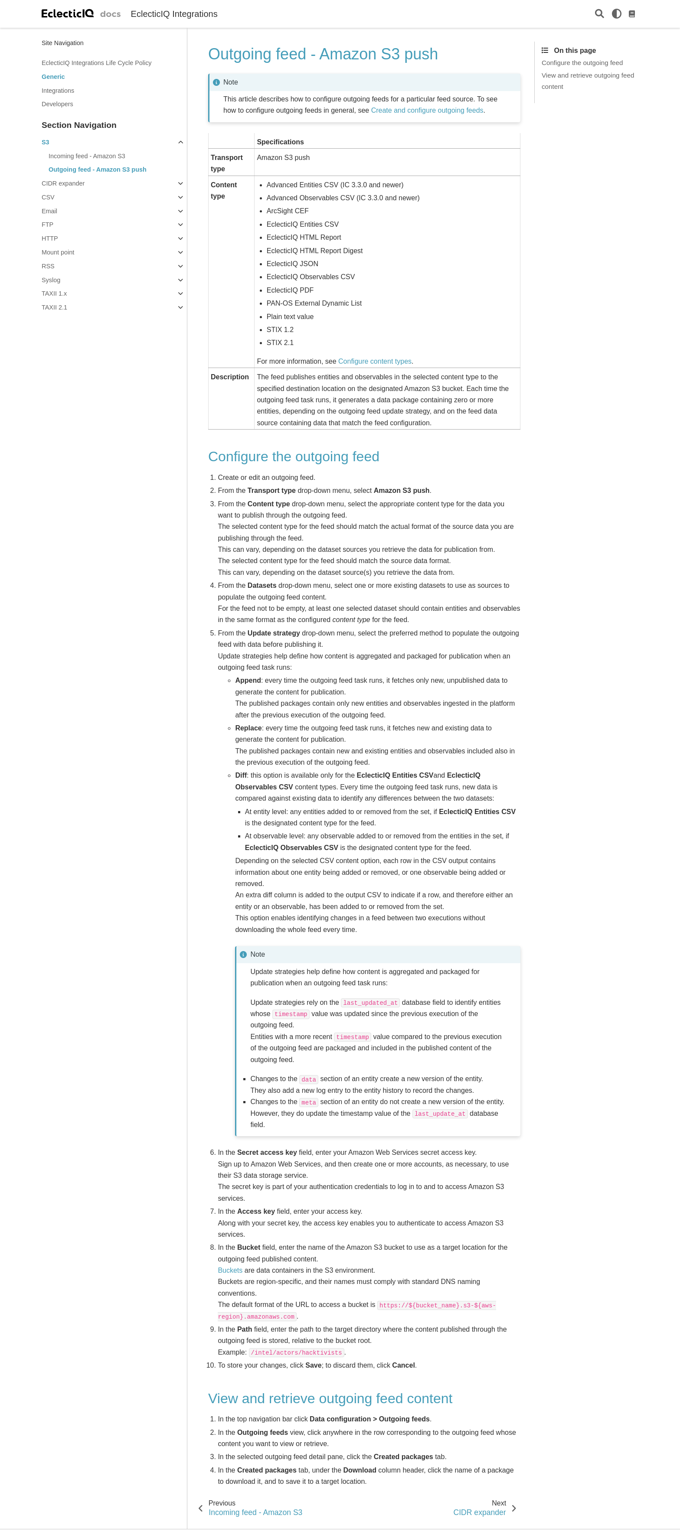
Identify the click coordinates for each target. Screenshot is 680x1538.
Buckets (230, 1270)
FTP (47, 224)
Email (49, 211)
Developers (57, 104)
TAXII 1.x (54, 293)
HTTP (50, 238)
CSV (48, 197)
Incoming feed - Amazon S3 (87, 156)
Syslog (51, 280)
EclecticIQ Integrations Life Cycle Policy (97, 62)
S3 (45, 142)
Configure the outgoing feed (582, 62)
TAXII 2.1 (54, 307)
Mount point (58, 252)
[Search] (600, 14)
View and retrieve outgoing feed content (588, 81)
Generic (53, 76)
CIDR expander (63, 183)
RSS (48, 266)
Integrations (58, 90)
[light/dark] (616, 14)
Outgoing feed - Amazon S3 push (98, 169)
